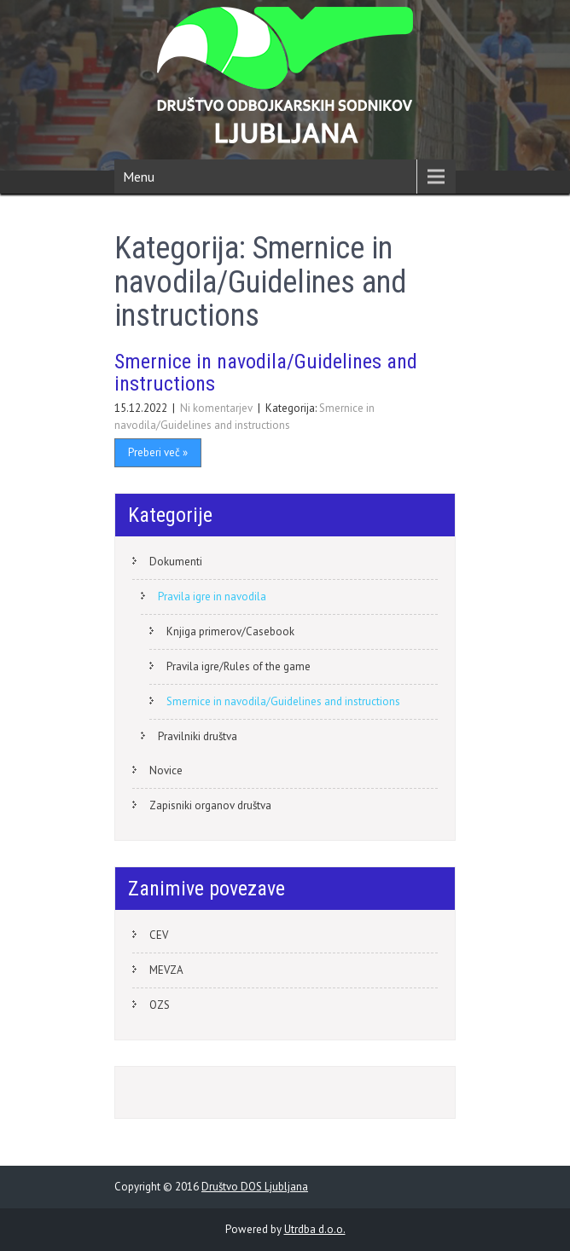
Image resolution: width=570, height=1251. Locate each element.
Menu (138, 176)
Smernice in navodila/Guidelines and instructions (265, 373)
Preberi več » (158, 452)
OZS (159, 1005)
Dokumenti (175, 561)
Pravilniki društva (197, 736)
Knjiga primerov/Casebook (230, 631)
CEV (158, 935)
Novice (166, 770)
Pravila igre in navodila (212, 596)
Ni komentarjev (217, 408)
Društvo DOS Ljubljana (254, 1186)
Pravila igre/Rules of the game (238, 666)
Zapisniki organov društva (210, 805)
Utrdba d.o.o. (315, 1229)
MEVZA (166, 970)
